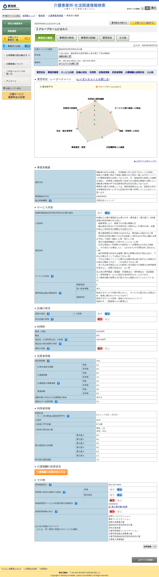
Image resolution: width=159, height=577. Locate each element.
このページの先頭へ (144, 560)
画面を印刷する (119, 23)
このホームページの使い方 (14, 72)
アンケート (10, 81)
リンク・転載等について (11, 569)
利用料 (93, 72)
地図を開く (65, 56)
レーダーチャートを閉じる (93, 79)
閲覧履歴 (10, 31)
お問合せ (43, 569)
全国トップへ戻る (12, 88)
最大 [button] (153, 8)
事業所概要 (53, 72)
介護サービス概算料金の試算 (16, 96)
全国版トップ (28, 15)
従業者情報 (104, 72)
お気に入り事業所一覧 (16, 38)
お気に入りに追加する (143, 23)
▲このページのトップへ (145, 161)
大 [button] (147, 8)
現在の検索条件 (14, 23)
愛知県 (41, 15)
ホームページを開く (68, 64)
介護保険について (13, 64)
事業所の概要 (45, 38)
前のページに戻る (11, 16)
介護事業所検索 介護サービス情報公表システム (79, 6)
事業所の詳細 (88, 37)
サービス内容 (67, 72)
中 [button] (142, 8)
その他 (122, 37)
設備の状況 (81, 72)
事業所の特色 (66, 37)
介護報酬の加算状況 (134, 72)
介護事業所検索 (55, 15)
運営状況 (107, 37)
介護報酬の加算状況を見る (51, 472)
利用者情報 (117, 72)
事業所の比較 (16, 46)
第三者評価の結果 (118, 506)
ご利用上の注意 (30, 569)
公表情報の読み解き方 (17, 55)
